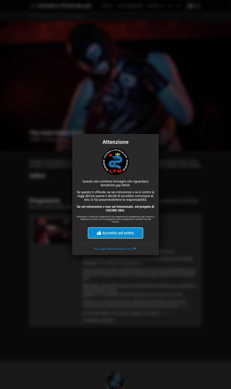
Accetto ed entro (115, 233)
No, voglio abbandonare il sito (115, 248)
